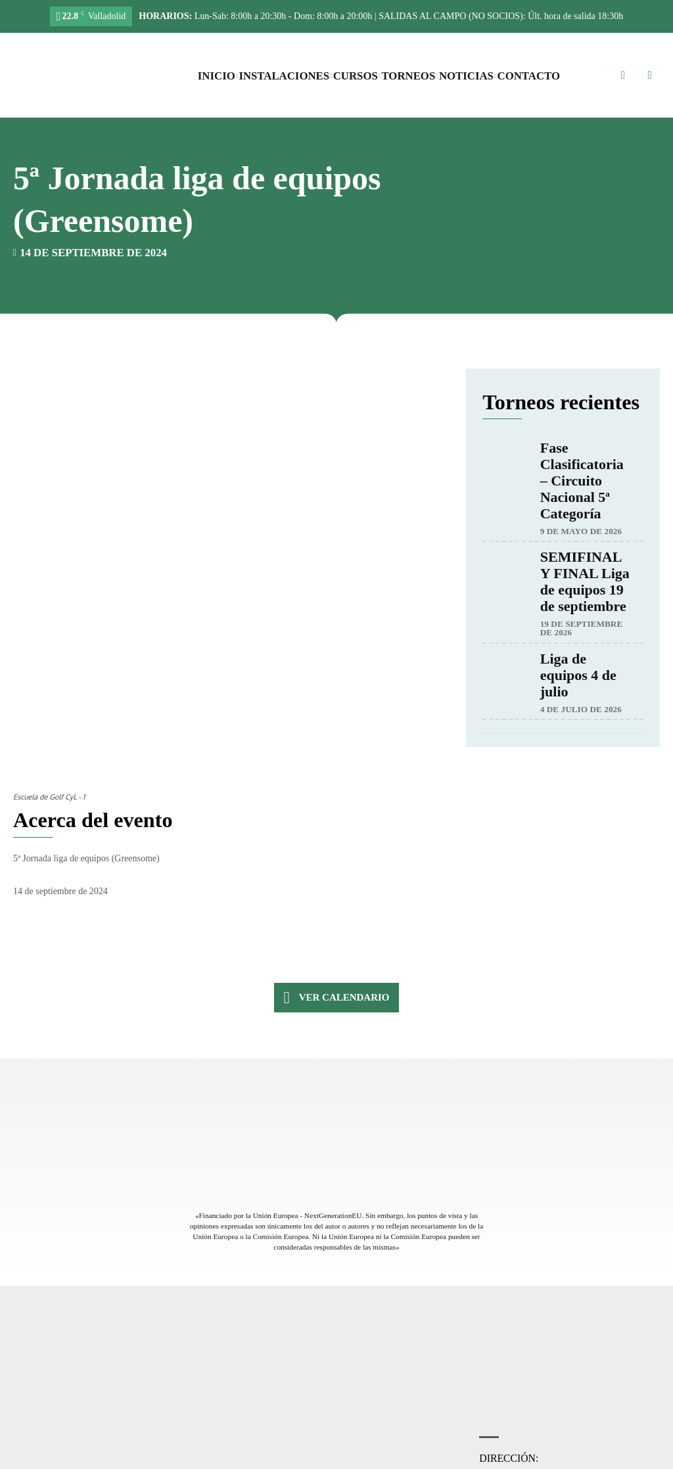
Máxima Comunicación (571, 1455)
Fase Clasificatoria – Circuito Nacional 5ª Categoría (582, 481)
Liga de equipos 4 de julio (578, 675)
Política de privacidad (330, 1455)
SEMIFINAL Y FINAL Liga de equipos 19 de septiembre (585, 582)
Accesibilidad (265, 1455)
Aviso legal (391, 1455)
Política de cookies (448, 1455)
